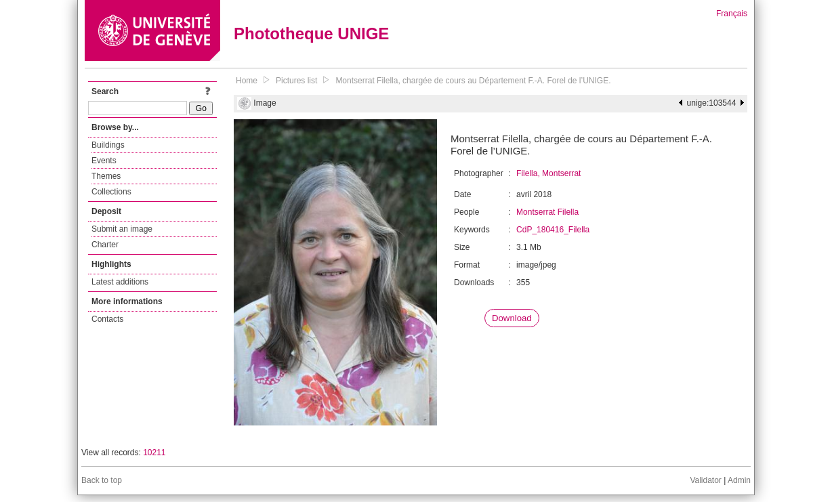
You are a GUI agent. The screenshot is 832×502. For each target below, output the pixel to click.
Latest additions (119, 282)
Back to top (101, 480)
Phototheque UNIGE (311, 33)
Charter (105, 244)
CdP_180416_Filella (552, 229)
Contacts (107, 319)
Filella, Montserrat (548, 173)
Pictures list (296, 80)
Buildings (108, 145)
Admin (739, 480)
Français (731, 13)
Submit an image (121, 229)
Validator (705, 480)
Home (246, 80)
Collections (111, 191)
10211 (154, 452)
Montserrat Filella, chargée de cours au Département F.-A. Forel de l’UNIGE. (472, 80)
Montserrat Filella (547, 212)
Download (512, 318)
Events (104, 160)
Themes (106, 176)
